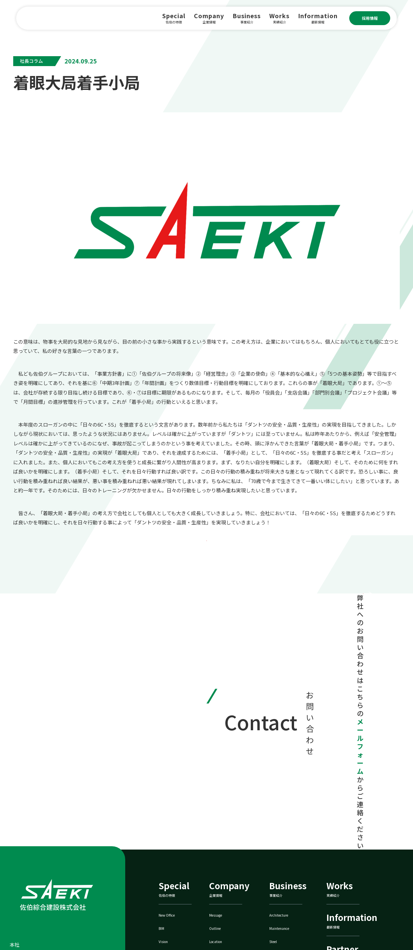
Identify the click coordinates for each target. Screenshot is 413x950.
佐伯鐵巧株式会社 (352, 895)
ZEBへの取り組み (292, 895)
